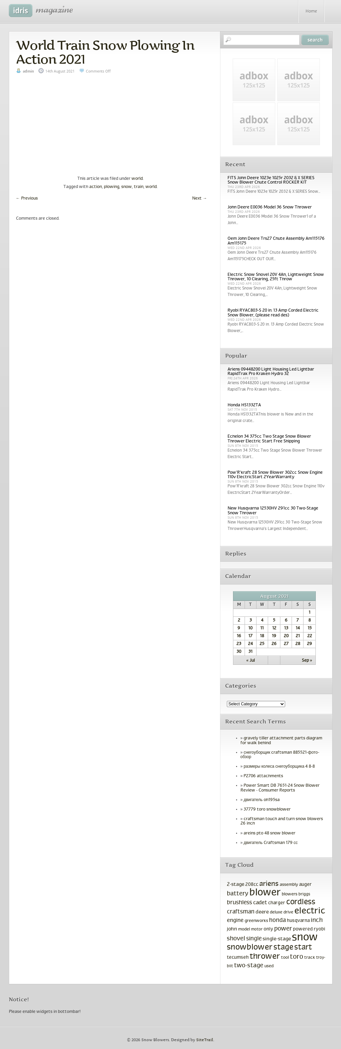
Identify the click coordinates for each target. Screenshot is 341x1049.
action (95, 187)
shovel (236, 939)
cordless (300, 902)
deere (262, 912)
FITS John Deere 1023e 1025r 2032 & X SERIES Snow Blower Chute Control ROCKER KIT (271, 180)
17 (250, 636)
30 (238, 652)
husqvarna (298, 921)
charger (276, 903)
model (244, 929)
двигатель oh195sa (262, 800)
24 (250, 644)
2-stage (235, 884)
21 (298, 636)
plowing (111, 187)
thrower (265, 956)
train (138, 187)
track (309, 958)
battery (237, 894)
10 (250, 628)
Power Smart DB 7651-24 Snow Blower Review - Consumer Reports (280, 788)
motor (257, 929)
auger (305, 884)
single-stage (277, 939)
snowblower (250, 947)
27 (286, 644)
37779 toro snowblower (267, 810)
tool (285, 958)
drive (288, 912)
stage (283, 947)
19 (274, 636)
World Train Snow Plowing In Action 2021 (105, 52)
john (232, 929)
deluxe (276, 912)
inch (317, 920)
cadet (260, 902)
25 (262, 644)
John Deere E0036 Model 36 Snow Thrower (270, 207)
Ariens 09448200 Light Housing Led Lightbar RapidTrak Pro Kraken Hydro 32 (271, 371)
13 (286, 628)
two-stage (248, 966)
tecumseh (238, 957)
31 (250, 652)
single (254, 939)
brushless (239, 903)
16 (239, 636)
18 (262, 636)
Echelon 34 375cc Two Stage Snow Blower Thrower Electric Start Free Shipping (269, 439)
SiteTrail (204, 1040)
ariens (269, 884)
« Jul (250, 661)
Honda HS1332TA (244, 405)
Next (199, 199)
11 (262, 628)
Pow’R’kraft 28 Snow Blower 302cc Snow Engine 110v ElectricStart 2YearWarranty (275, 475)
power (283, 929)
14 (298, 628)
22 (309, 636)
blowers (289, 894)
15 (310, 628)
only (268, 929)
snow (126, 187)
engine (235, 920)
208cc (251, 884)
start (303, 947)
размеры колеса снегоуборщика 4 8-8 (279, 767)
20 (286, 636)
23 (238, 644)
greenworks (256, 921)
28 (297, 644)
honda (277, 920)
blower (265, 892)
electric (309, 911)
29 (309, 644)
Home (311, 12)
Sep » (307, 661)
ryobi (319, 929)
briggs (304, 894)
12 (274, 628)
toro (296, 957)
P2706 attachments (263, 776)
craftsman (240, 912)
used (269, 966)
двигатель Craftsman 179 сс (271, 843)
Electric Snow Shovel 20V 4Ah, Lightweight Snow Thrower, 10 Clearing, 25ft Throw (276, 277)
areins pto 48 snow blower (269, 833)
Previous (27, 199)
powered (303, 929)
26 (274, 644)
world (137, 179)
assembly (289, 885)
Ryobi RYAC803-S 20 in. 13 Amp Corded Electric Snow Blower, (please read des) (273, 313)
